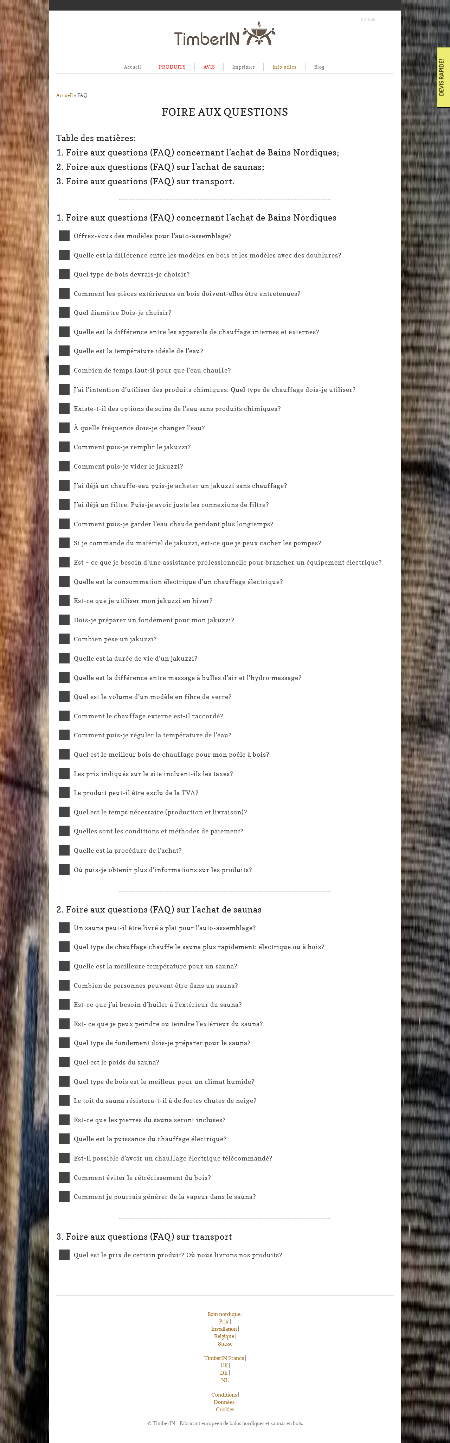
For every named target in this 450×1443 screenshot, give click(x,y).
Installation (224, 1329)
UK (224, 1365)
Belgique (224, 1336)
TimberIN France (224, 1358)
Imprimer (243, 67)
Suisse (225, 1343)
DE (224, 1372)
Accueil (132, 67)
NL (225, 1380)
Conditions (224, 1394)
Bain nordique (223, 1314)
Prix (224, 1321)
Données (224, 1402)
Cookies (225, 1409)
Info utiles (284, 67)
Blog (319, 67)
